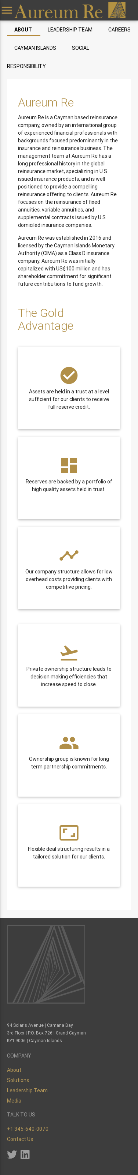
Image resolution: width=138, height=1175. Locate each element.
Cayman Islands (35, 48)
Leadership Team (70, 29)
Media (14, 1100)
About (23, 29)
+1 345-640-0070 (27, 1129)
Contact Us (20, 1139)
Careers (119, 29)
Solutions (18, 1080)
